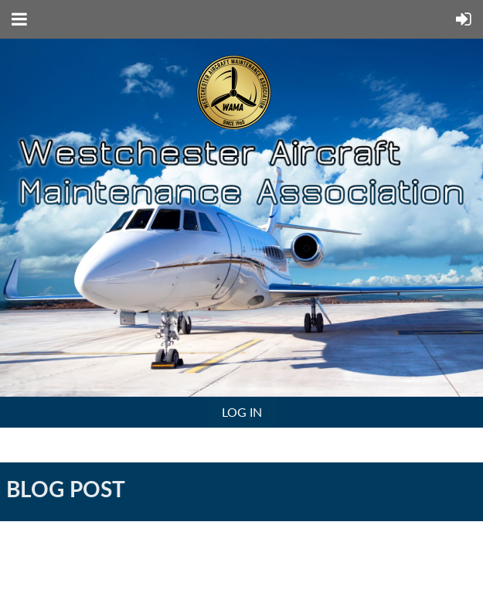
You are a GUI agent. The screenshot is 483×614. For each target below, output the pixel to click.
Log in (242, 411)
